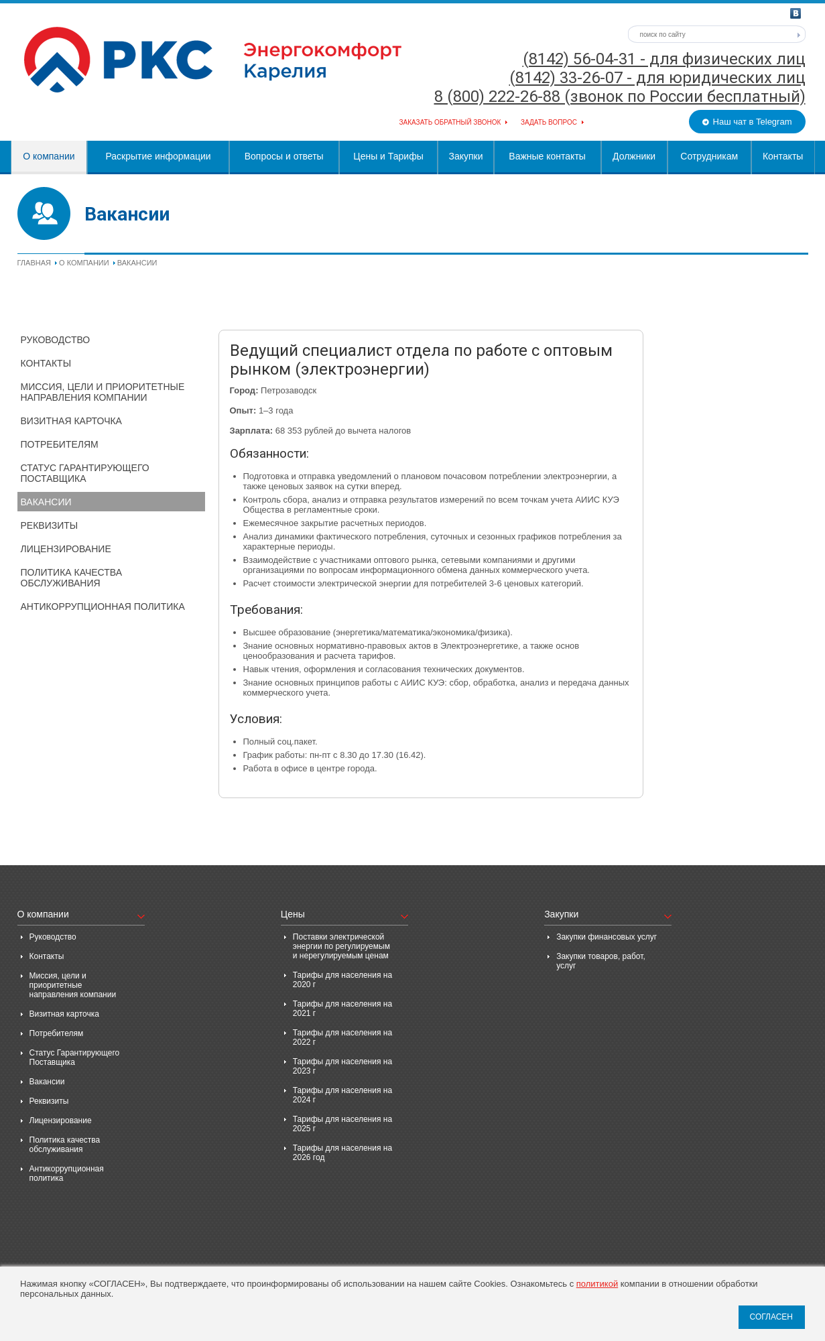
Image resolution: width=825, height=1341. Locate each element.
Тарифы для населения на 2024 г (342, 1095)
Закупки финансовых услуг (606, 937)
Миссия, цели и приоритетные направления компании (103, 392)
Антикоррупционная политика (103, 606)
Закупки (465, 156)
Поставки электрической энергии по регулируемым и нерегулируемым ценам (341, 946)
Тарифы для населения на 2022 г (342, 1037)
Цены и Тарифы (388, 156)
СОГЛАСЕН (771, 1317)
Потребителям (60, 444)
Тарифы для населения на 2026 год (342, 1152)
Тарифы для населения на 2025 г (342, 1123)
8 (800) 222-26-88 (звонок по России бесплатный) (620, 96)
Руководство (55, 339)
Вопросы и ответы (284, 156)
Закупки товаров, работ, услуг (600, 961)
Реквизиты (49, 525)
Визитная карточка (71, 421)
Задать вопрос (549, 122)
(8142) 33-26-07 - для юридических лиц (657, 77)
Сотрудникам (709, 156)
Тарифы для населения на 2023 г (342, 1066)
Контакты (783, 156)
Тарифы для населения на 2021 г (342, 1008)
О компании (48, 156)
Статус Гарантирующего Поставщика (85, 473)
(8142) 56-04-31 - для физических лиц (664, 59)
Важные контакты (547, 156)
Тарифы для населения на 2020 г (342, 979)
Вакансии (46, 502)
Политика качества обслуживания (72, 577)
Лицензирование (66, 549)
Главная (34, 263)
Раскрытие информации (157, 156)
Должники (634, 156)
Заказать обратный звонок (450, 122)
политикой (597, 1284)
